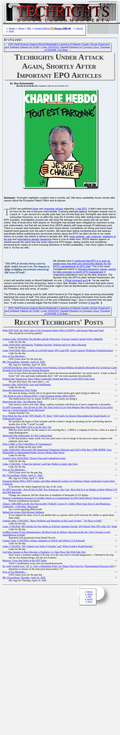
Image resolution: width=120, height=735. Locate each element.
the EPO (82, 209)
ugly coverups (93, 237)
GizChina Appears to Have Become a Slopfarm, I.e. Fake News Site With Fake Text (44, 552)
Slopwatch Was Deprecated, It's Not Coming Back (27, 436)
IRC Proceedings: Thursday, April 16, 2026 (23, 578)
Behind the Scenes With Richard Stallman (23, 513)
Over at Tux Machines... (14, 357)
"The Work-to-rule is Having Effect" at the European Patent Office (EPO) (38, 396)
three (35, 209)
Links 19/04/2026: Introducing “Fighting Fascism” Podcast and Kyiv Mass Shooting (44, 345)
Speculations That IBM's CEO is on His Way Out (26, 428)
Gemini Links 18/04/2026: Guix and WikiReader (26, 385)
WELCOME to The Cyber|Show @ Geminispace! (27, 445)
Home (12, 28)
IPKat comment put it (76, 281)
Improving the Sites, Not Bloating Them (22, 402)
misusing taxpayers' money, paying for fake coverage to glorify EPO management (84, 271)
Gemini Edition (42, 28)
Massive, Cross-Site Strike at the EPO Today (24, 561)
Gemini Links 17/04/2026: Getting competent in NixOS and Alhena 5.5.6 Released (43, 541)
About (21, 28)
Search (79, 28)
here (93, 303)
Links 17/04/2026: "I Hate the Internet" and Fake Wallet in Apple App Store (40, 464)
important (49, 209)
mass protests (77, 237)
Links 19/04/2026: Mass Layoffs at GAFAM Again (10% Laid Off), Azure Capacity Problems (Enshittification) (57, 351)
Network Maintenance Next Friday (19, 391)
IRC (29, 28)
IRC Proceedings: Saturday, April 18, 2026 (23, 362)
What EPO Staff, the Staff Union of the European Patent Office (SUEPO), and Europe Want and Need (52, 331)
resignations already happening (34, 240)
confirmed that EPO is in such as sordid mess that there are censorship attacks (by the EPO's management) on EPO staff (82, 264)
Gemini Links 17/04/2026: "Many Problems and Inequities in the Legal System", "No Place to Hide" (52, 521)
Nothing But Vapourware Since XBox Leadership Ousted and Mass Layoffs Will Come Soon (48, 379)
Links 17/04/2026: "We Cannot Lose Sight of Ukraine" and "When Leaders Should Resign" (47, 547)
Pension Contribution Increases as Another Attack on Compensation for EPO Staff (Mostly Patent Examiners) (56, 499)
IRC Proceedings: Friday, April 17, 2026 (22, 476)
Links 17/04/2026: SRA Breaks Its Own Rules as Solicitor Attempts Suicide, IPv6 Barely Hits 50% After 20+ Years (59, 527)
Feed (11, 31)
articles (59, 209)
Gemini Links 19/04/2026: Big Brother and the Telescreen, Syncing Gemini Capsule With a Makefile (52, 340)
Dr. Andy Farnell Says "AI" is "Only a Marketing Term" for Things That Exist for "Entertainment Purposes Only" (58, 567)
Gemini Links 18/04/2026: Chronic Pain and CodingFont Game (34, 459)
